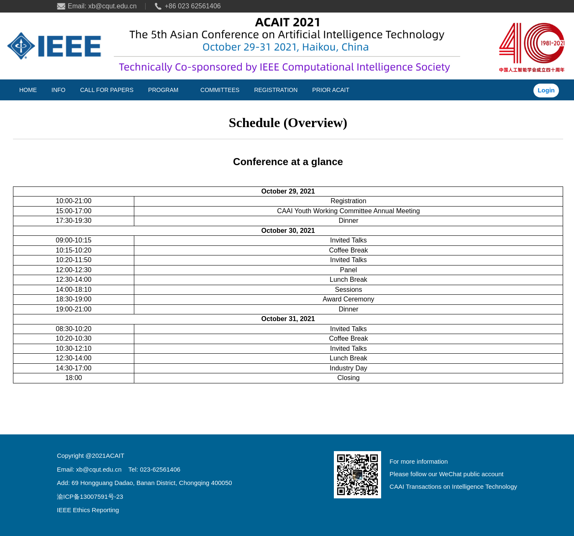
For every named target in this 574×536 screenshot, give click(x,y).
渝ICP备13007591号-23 (90, 496)
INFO (58, 90)
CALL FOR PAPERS (106, 90)
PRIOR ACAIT (330, 90)
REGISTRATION (275, 90)
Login (546, 90)
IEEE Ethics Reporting (88, 509)
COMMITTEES (219, 90)
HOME (28, 90)
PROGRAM (163, 90)
